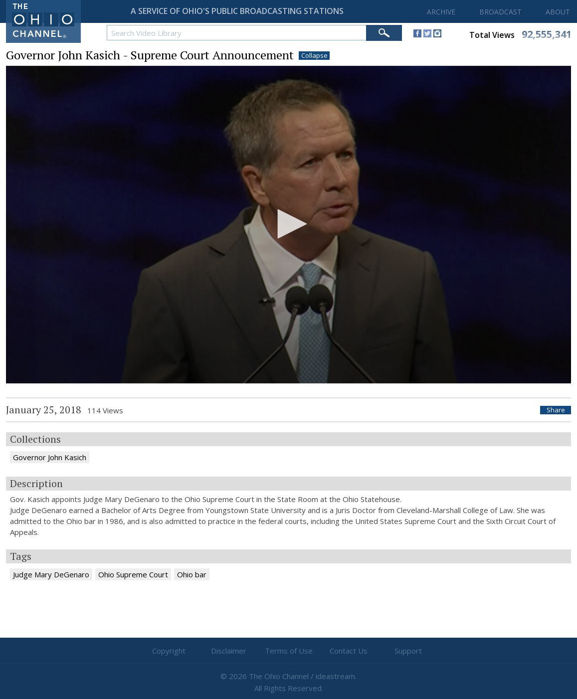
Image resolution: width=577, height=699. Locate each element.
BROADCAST (500, 11)
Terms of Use (289, 651)
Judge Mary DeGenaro (51, 574)
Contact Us (349, 651)
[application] (288, 224)
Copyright (169, 651)
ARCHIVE (441, 11)
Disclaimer (228, 651)
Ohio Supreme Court (133, 574)
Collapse (314, 55)
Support (408, 651)
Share (556, 410)
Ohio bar (191, 574)
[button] (289, 224)
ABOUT (558, 11)
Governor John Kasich (49, 457)
